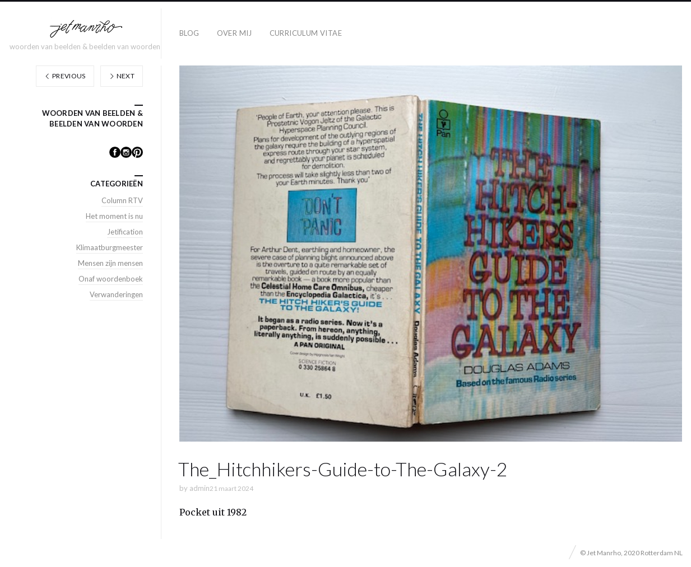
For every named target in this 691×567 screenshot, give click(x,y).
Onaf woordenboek (110, 278)
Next (122, 76)
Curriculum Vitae (306, 33)
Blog (189, 33)
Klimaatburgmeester (109, 247)
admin (199, 488)
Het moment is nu (114, 216)
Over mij (234, 33)
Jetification (125, 231)
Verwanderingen (116, 294)
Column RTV (122, 200)
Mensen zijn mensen (110, 263)
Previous (65, 76)
